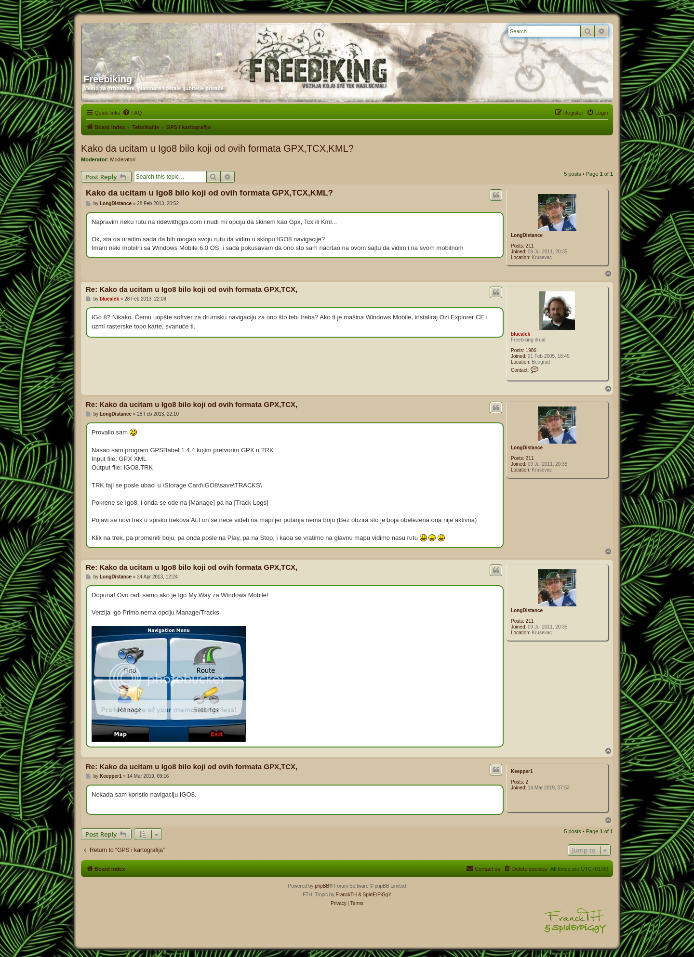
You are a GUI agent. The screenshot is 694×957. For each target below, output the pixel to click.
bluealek (520, 334)
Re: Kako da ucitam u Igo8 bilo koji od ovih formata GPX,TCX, (191, 289)
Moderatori (123, 159)
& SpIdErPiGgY (374, 894)
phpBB (322, 886)
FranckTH (346, 894)
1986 (531, 350)
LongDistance (527, 235)
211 (530, 246)
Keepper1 (522, 771)
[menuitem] (132, 112)
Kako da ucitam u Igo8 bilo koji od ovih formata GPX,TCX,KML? (217, 148)
